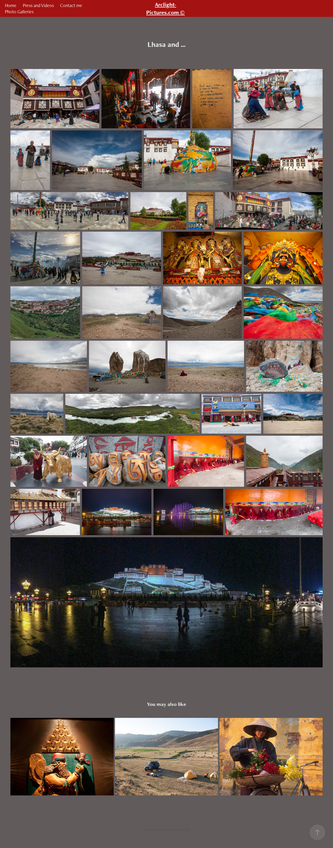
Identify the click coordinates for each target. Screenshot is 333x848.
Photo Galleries (19, 12)
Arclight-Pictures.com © (165, 8)
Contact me (71, 5)
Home (10, 5)
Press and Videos (38, 5)
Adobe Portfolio (177, 829)
